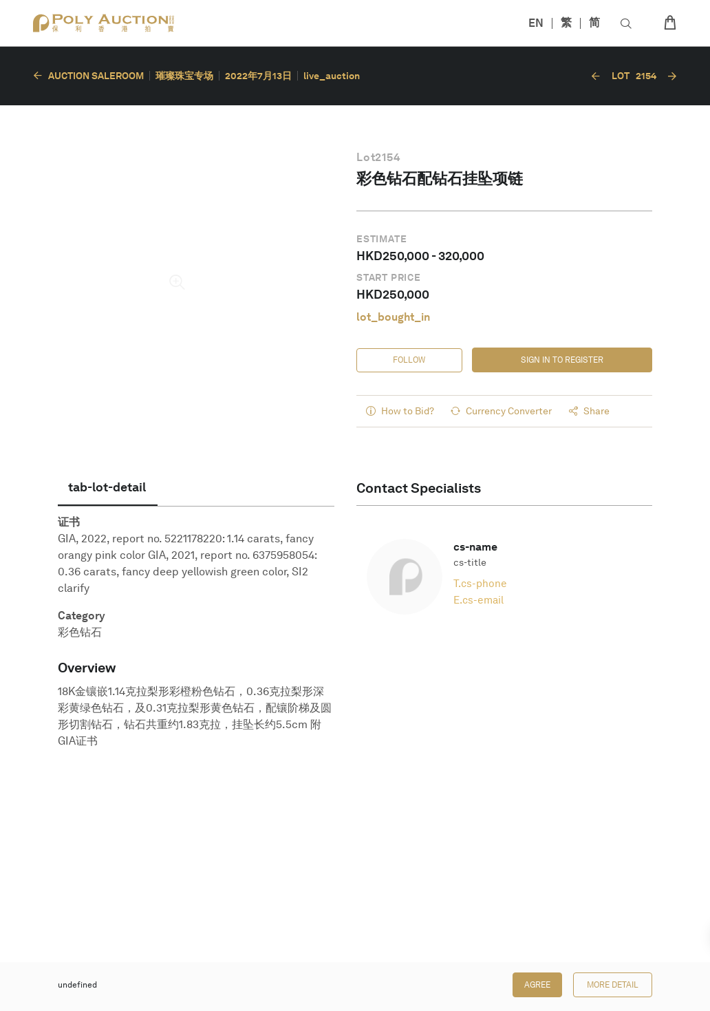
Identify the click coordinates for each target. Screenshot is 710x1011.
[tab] (108, 487)
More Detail (612, 985)
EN (536, 23)
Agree (537, 985)
